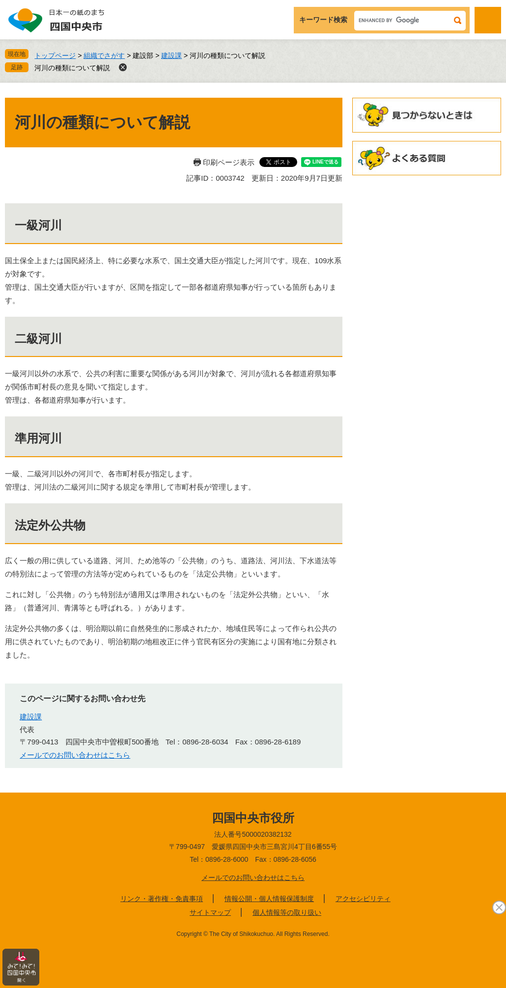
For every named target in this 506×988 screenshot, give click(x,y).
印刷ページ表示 (228, 162)
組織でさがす (104, 55)
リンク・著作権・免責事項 (161, 899)
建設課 (171, 55)
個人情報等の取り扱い (287, 912)
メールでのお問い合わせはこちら (75, 755)
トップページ (55, 55)
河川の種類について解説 (72, 68)
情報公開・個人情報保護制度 (269, 899)
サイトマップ (210, 912)
